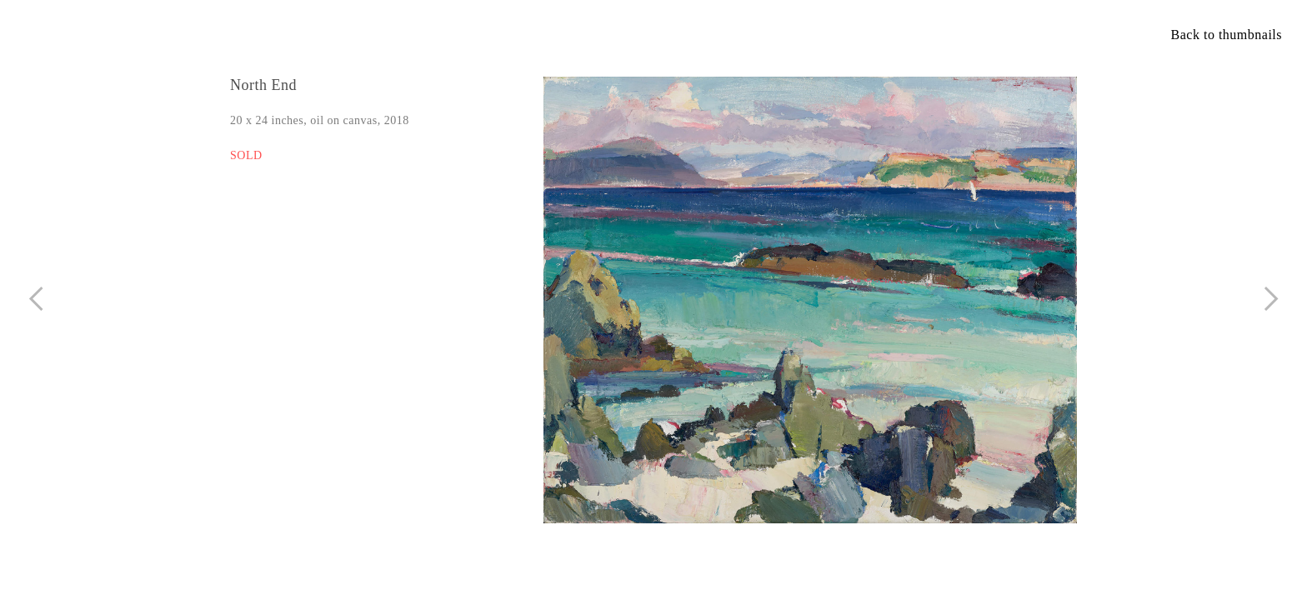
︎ (1271, 298)
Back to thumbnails (1226, 35)
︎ (36, 298)
